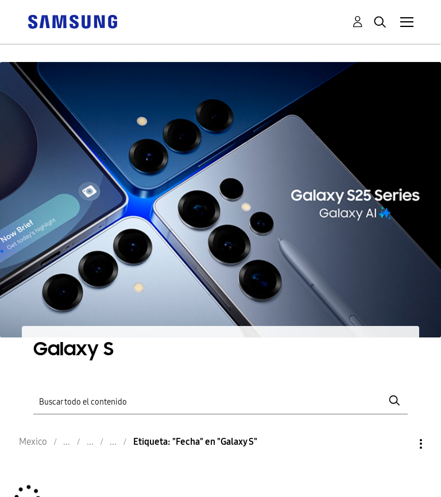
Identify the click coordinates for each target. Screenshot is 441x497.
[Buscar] (220, 400)
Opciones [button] (401, 444)
